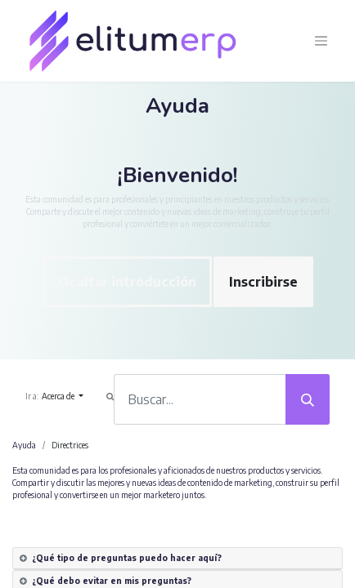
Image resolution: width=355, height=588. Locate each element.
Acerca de (59, 396)
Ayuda (24, 445)
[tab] (177, 558)
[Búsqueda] (307, 399)
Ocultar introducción (127, 282)
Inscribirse (263, 282)
